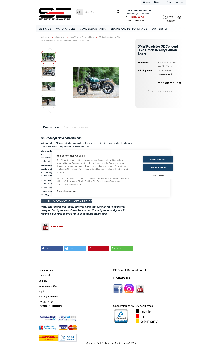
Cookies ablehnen (150, 167)
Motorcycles (65, 28)
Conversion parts (93, 28)
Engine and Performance (129, 28)
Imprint (42, 291)
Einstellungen (149, 176)
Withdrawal (44, 275)
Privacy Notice (46, 301)
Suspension (160, 28)
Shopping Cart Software (98, 343)
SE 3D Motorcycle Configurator (66, 201)
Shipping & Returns (48, 296)
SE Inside (45, 28)
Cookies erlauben (150, 159)
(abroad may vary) (165, 74)
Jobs (146, 2)
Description (51, 127)
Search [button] (158, 2)
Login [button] (179, 2)
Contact (43, 280)
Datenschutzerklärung (66, 191)
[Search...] (79, 12)
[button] (169, 2)
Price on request (169, 83)
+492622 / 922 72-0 (136, 17)
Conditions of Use (48, 286)
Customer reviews (75, 127)
